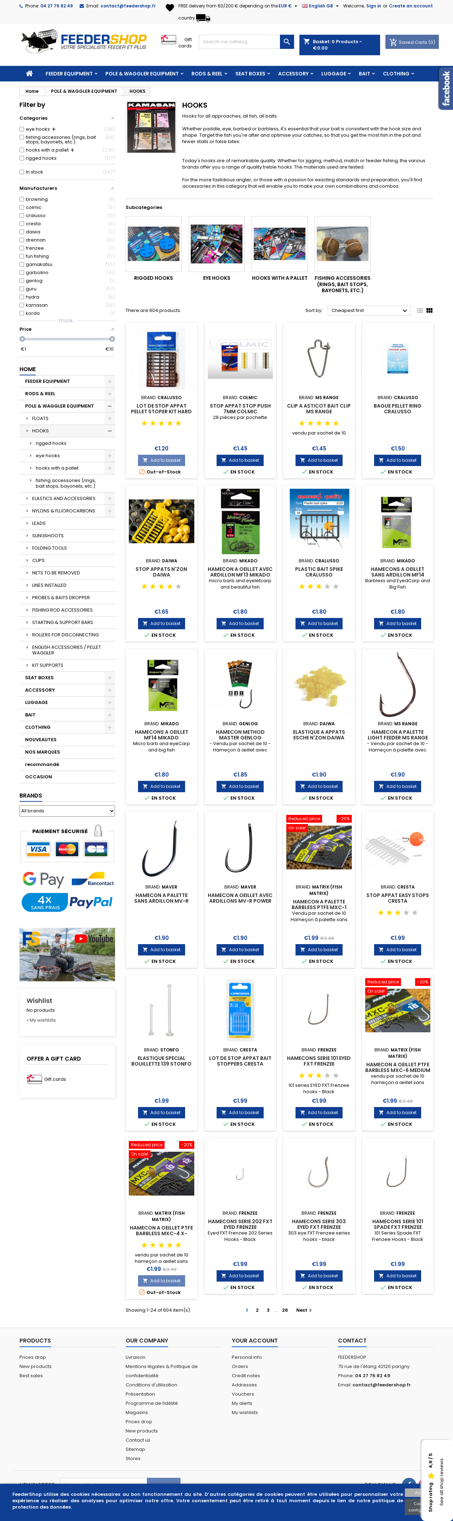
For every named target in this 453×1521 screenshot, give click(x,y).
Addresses (244, 1384)
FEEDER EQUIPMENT (69, 73)
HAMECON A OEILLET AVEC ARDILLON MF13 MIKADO (240, 572)
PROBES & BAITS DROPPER (61, 597)
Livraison (135, 1357)
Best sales (31, 1375)
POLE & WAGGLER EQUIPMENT (142, 73)
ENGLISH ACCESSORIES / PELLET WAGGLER (66, 650)
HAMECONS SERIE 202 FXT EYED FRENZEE (240, 1224)
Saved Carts (408, 42)
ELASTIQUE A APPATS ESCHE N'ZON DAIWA (319, 734)
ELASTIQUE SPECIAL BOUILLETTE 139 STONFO (161, 1061)
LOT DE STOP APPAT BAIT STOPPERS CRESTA (240, 1061)
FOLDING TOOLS (49, 548)
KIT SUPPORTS (47, 665)
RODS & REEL (207, 73)
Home (27, 369)
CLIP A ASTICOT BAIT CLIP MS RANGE (319, 408)
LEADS (39, 523)
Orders (240, 1366)
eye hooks (48, 455)
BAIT (364, 73)
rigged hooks (51, 443)
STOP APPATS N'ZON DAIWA (161, 572)
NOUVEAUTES (41, 739)
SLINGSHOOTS (48, 535)
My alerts (242, 1403)
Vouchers (243, 1394)
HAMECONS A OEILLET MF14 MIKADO (161, 734)
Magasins (137, 1412)
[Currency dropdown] (289, 6)
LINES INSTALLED (49, 585)
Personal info (247, 1357)
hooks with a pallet (57, 468)
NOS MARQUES (42, 752)
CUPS (38, 560)
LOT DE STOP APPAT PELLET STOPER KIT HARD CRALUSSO (161, 411)
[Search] (246, 42)
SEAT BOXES (250, 73)
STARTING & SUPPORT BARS (62, 622)
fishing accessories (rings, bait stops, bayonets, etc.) (66, 483)
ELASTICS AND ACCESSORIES (64, 498)
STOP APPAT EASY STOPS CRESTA (397, 898)
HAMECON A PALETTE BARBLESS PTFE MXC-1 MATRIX (319, 907)
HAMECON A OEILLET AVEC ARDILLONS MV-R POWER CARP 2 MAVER (240, 901)
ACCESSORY (293, 73)
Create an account (411, 6)
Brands (30, 795)
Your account (255, 1340)
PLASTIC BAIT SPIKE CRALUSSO (319, 572)
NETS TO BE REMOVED (56, 572)
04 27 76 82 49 (56, 6)
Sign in (373, 6)
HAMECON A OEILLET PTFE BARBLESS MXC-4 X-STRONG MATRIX (161, 1233)
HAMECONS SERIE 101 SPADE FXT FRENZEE (397, 1224)
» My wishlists (41, 1020)
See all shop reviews (441, 1482)
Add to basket (161, 460)
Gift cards (185, 42)
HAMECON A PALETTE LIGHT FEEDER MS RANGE (398, 734)
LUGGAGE (333, 73)
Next (305, 1310)
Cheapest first (370, 311)
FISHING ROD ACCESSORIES (62, 610)
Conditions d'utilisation (151, 1384)
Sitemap (135, 1449)
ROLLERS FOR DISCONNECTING (65, 634)
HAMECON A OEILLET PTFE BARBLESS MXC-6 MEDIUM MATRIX (397, 1070)
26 (285, 1310)
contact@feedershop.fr (128, 6)
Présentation (140, 1394)
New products (35, 1366)
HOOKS (40, 430)
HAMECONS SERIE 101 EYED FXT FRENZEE (319, 1061)
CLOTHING (396, 73)
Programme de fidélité (152, 1403)
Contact (352, 1340)
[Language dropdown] (321, 6)
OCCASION (38, 776)
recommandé (42, 764)
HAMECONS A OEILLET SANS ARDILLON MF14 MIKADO (397, 575)
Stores (133, 1458)
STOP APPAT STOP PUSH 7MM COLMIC (240, 408)
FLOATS (40, 418)
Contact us (138, 1440)
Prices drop (32, 1357)
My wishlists (245, 1412)
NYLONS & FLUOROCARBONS (63, 510)
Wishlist (39, 1000)
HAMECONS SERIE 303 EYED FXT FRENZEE (319, 1224)
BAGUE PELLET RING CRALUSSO (398, 408)
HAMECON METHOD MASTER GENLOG (240, 734)
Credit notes (246, 1375)
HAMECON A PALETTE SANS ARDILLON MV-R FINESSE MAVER (161, 901)
